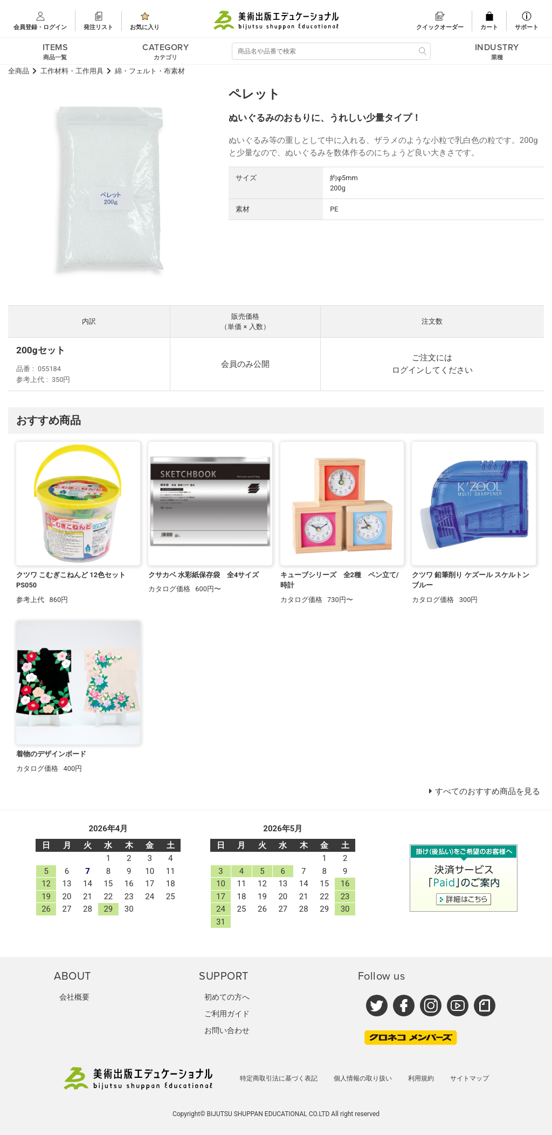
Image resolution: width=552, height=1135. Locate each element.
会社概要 (74, 997)
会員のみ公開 (245, 364)
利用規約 (421, 1078)
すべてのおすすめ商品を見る (487, 791)
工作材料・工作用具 (72, 71)
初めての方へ (227, 997)
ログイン (408, 370)
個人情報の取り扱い (363, 1078)
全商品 (18, 71)
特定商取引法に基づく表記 (279, 1078)
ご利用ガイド (227, 1013)
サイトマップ (469, 1078)
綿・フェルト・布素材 (150, 71)
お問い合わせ (227, 1030)
